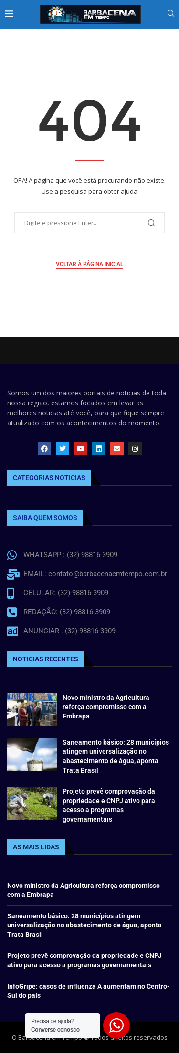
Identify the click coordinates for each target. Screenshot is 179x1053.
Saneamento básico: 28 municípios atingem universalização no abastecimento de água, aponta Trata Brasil (84, 925)
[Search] (171, 14)
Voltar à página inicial (89, 264)
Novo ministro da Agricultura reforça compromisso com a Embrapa (106, 707)
